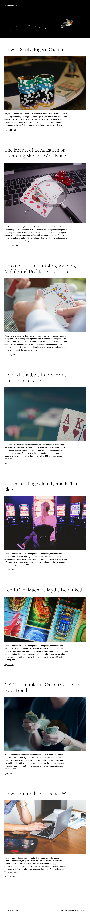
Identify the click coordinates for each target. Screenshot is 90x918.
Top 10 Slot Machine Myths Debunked (43, 590)
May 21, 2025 (8, 665)
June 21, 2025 (9, 570)
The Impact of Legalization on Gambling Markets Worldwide (35, 153)
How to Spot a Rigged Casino (33, 49)
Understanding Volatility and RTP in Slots (41, 486)
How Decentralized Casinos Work (38, 793)
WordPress (81, 910)
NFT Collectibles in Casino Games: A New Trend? (42, 687)
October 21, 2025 (10, 130)
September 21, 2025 (11, 246)
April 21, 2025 (9, 774)
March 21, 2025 (9, 877)
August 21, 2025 (9, 355)
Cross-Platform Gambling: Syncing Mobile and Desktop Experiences (40, 268)
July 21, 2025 (8, 464)
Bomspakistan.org (11, 6)
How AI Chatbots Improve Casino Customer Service (38, 377)
